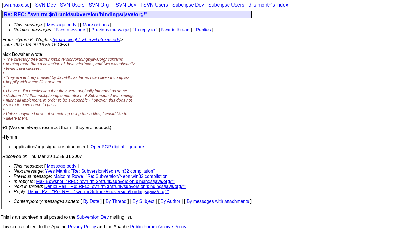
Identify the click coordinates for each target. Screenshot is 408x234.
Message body (61, 24)
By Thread (116, 201)
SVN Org (99, 5)
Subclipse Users (226, 5)
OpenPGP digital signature (117, 146)
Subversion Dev (93, 217)
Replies (203, 30)
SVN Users (72, 5)
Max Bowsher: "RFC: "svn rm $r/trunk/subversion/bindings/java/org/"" (105, 181)
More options (96, 24)
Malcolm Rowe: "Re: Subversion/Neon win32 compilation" (111, 176)
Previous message (110, 30)
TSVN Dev (124, 5)
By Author (170, 201)
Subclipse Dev (188, 5)
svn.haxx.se (16, 5)
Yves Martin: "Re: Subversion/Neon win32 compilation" (100, 171)
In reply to (145, 30)
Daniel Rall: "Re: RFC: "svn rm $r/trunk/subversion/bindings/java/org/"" (115, 186)
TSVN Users (154, 5)
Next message (70, 30)
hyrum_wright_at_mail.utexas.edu (86, 39)
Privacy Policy (82, 226)
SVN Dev (45, 5)
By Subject (143, 201)
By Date (91, 201)
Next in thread (175, 30)
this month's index (268, 5)
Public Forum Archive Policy (158, 226)
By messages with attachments (218, 201)
